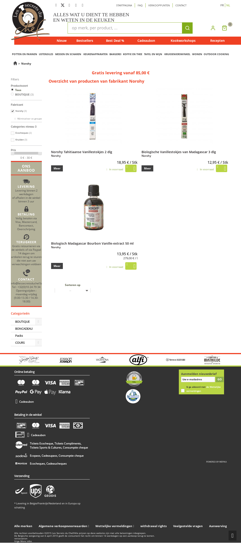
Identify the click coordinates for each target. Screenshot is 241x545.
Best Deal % (115, 40)
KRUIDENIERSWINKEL (177, 54)
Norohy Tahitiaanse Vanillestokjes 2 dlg (81, 152)
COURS (20, 343)
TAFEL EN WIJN (153, 54)
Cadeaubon (146, 40)
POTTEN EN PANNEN (24, 54)
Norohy (21, 111)
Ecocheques (23, 132)
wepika (223, 461)
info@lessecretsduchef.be (27, 283)
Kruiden (21, 139)
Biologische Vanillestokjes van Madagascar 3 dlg (179, 152)
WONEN (197, 54)
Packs (19, 336)
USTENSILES (46, 54)
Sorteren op (72, 285)
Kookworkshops (183, 40)
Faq (140, 5)
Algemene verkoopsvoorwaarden (63, 526)
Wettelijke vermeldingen (113, 526)
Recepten (217, 40)
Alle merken (23, 526)
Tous (18, 90)
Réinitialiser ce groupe (29, 118)
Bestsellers (84, 40)
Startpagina (124, 5)
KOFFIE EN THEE (132, 54)
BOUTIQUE (24, 94)
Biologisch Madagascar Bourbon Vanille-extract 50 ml (92, 243)
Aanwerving (218, 526)
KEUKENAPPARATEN (95, 54)
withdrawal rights (153, 526)
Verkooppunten (159, 5)
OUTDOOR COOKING (216, 54)
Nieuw (61, 40)
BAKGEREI (115, 54)
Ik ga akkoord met (203, 389)
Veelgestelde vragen (188, 526)
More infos (26, 541)
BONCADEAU (24, 329)
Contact (181, 5)
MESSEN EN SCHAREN (68, 54)
